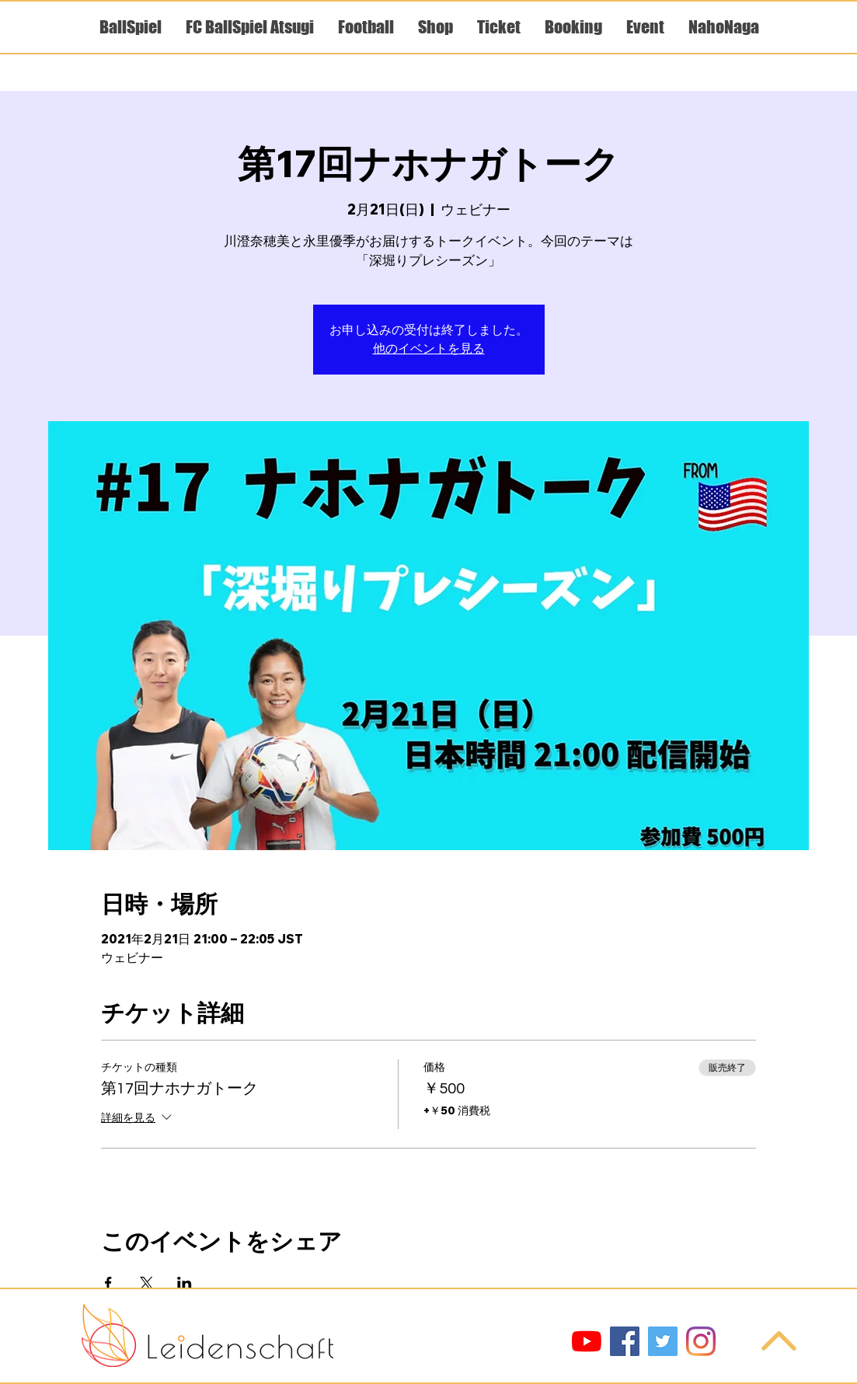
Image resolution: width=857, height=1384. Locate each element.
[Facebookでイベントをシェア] (108, 1283)
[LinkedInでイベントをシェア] (184, 1283)
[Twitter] (663, 1341)
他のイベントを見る (429, 349)
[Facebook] (624, 1341)
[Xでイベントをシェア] (146, 1283)
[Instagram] (701, 1341)
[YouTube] (586, 1341)
